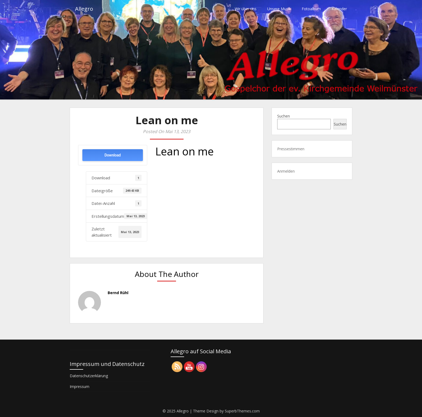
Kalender (339, 8)
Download (112, 155)
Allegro (84, 8)
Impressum (79, 386)
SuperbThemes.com (242, 411)
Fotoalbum (311, 8)
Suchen (283, 116)
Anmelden (286, 171)
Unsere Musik (279, 8)
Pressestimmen (290, 148)
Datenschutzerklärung (89, 375)
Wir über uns (245, 8)
